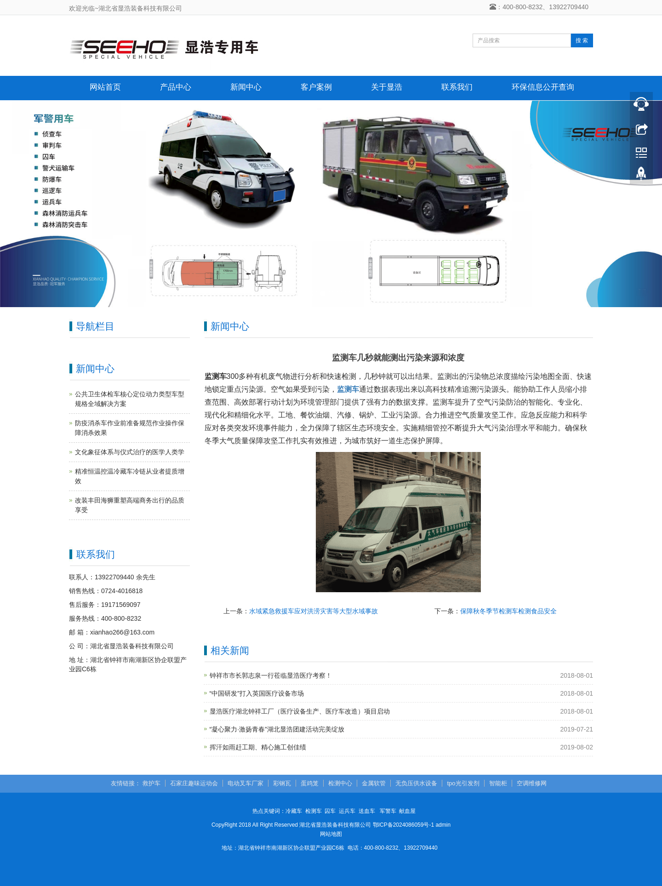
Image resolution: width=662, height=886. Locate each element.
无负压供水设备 (416, 783)
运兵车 (347, 811)
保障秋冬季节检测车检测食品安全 (508, 611)
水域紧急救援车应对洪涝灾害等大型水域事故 (313, 611)
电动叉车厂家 (245, 783)
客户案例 (316, 87)
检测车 (313, 811)
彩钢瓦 (282, 783)
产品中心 (175, 87)
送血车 (367, 811)
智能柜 (498, 783)
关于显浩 (386, 87)
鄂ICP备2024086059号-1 (403, 825)
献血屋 (407, 811)
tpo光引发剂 (463, 783)
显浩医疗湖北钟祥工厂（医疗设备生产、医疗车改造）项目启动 (300, 711)
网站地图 (331, 834)
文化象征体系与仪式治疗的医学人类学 (129, 452)
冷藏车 (293, 811)
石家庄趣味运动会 (194, 783)
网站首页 (105, 87)
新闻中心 (246, 87)
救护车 (151, 783)
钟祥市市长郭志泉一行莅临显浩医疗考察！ (271, 675)
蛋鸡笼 (310, 783)
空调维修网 (532, 783)
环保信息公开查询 (543, 87)
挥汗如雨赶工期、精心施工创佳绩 (258, 747)
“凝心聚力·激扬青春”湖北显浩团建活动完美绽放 (277, 729)
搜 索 (582, 40)
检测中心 (340, 783)
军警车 (388, 811)
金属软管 (374, 783)
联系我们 (457, 87)
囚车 (330, 811)
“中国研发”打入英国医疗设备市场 (257, 693)
